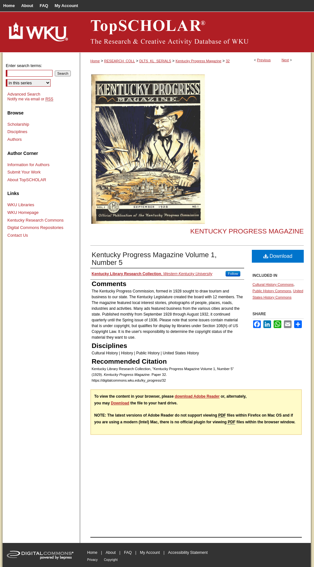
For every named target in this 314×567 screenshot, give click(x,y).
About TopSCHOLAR (26, 179)
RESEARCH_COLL (119, 61)
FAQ (128, 552)
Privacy (92, 560)
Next (285, 60)
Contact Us (17, 235)
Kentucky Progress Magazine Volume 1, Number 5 (154, 259)
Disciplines (17, 131)
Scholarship (18, 124)
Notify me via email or (30, 99)
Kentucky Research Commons (35, 220)
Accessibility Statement (188, 552)
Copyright (111, 560)
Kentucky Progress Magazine (198, 61)
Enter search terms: (24, 65)
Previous (264, 60)
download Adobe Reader (197, 396)
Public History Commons (271, 291)
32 (228, 61)
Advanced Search (23, 94)
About (111, 552)
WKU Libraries (20, 204)
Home (95, 61)
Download (278, 256)
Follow (233, 273)
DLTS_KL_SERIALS (155, 61)
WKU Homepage (23, 212)
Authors (14, 139)
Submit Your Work (24, 172)
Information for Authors (28, 164)
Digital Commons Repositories (35, 227)
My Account (150, 552)
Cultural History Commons (272, 284)
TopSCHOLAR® (195, 32)
